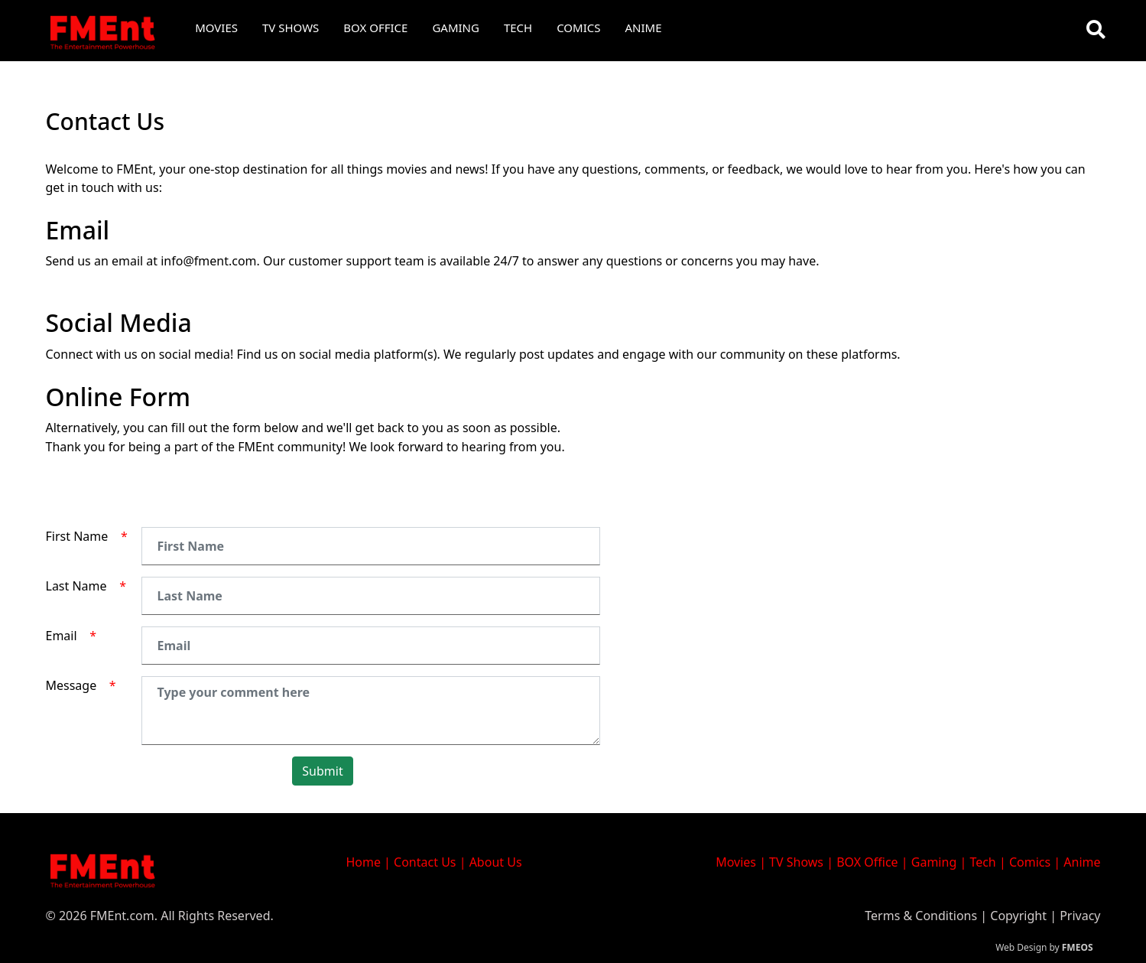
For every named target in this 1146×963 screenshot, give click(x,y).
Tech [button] (518, 27)
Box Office (375, 27)
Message (81, 685)
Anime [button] (643, 27)
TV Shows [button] (290, 27)
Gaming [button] (455, 27)
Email (71, 635)
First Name (87, 536)
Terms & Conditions (921, 915)
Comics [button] (578, 27)
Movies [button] (216, 27)
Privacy (1080, 915)
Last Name (86, 585)
